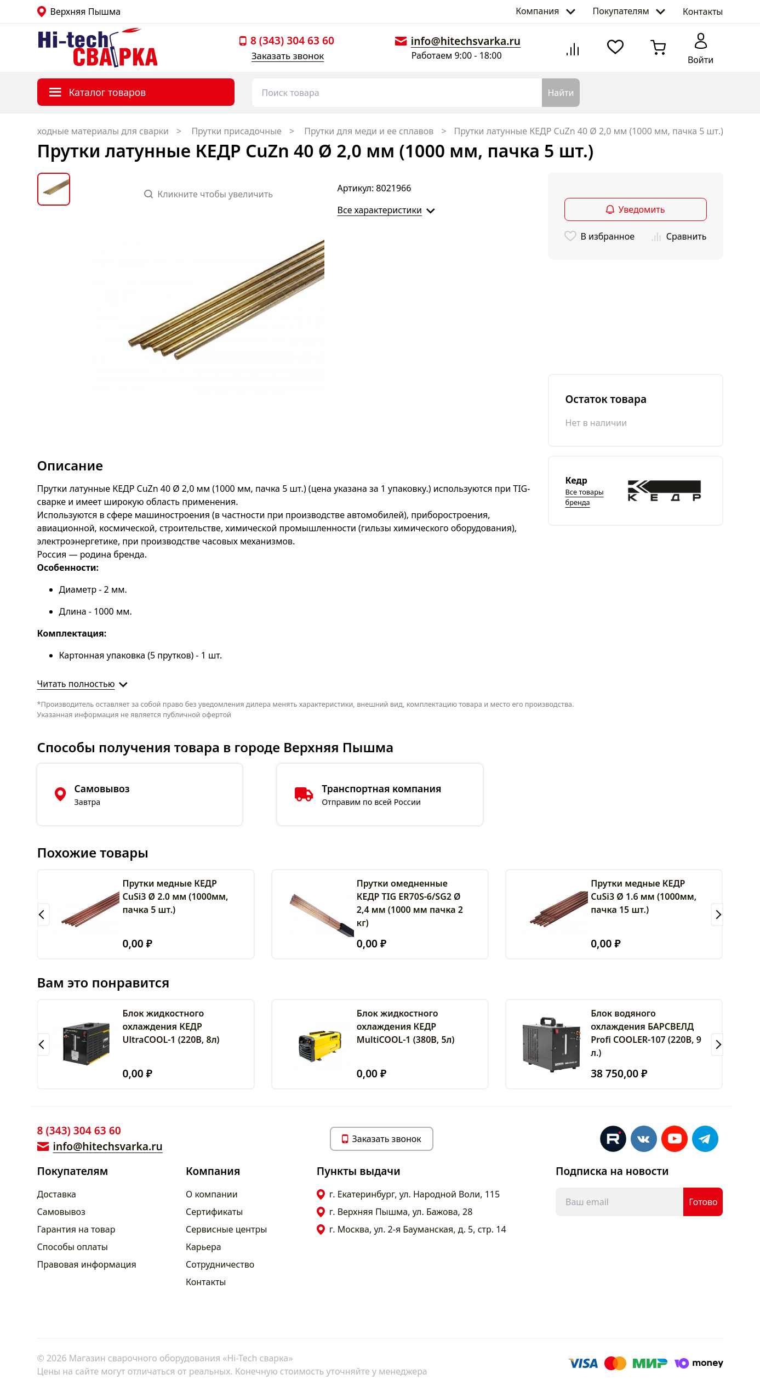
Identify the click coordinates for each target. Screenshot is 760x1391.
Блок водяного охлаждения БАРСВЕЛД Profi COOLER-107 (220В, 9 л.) (646, 1033)
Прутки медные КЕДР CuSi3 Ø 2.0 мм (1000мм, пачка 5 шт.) (175, 896)
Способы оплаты (72, 1247)
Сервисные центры (226, 1229)
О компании (212, 1194)
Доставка (57, 1194)
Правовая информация (86, 1264)
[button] (43, 914)
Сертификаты (214, 1212)
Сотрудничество (220, 1264)
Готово (703, 1202)
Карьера (203, 1247)
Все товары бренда (584, 497)
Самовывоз (61, 1212)
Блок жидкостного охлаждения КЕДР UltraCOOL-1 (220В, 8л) (170, 1026)
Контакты (703, 11)
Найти (560, 93)
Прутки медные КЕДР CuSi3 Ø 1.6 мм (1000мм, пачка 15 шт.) (643, 896)
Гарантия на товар (76, 1229)
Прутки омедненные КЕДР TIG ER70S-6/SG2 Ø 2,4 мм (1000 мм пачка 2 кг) (410, 903)
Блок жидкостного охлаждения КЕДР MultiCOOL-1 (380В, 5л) (406, 1026)
